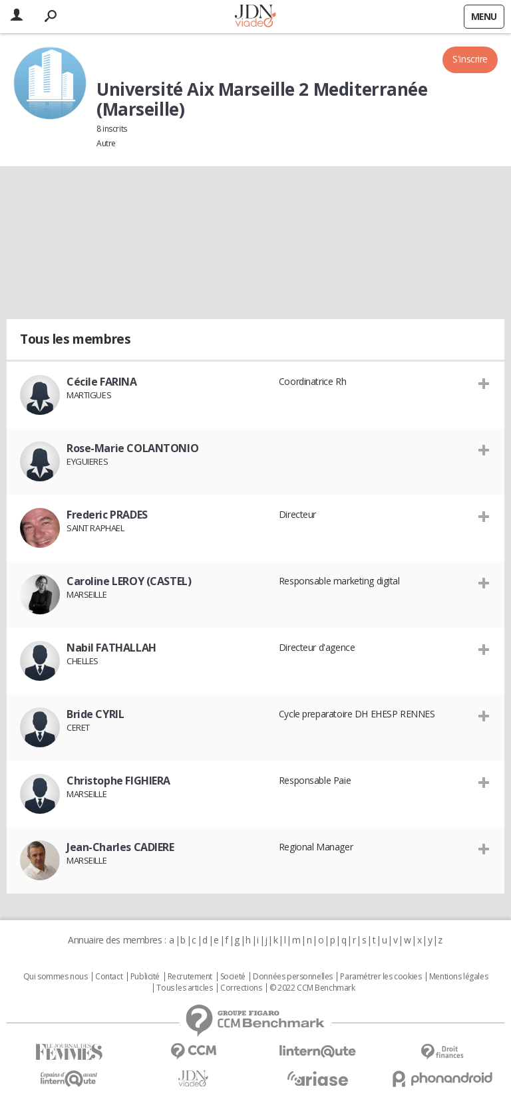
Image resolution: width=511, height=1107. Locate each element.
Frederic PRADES (107, 514)
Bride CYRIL (95, 714)
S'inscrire (470, 59)
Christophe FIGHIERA (118, 780)
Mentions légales (458, 976)
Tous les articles (184, 988)
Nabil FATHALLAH (111, 647)
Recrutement (190, 976)
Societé (233, 976)
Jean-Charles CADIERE (120, 847)
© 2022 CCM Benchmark (312, 988)
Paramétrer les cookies (380, 976)
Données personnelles (293, 976)
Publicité (145, 976)
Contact (108, 976)
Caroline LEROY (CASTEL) (129, 581)
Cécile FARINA (102, 381)
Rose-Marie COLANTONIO (132, 448)
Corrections (240, 988)
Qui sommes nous (55, 976)
